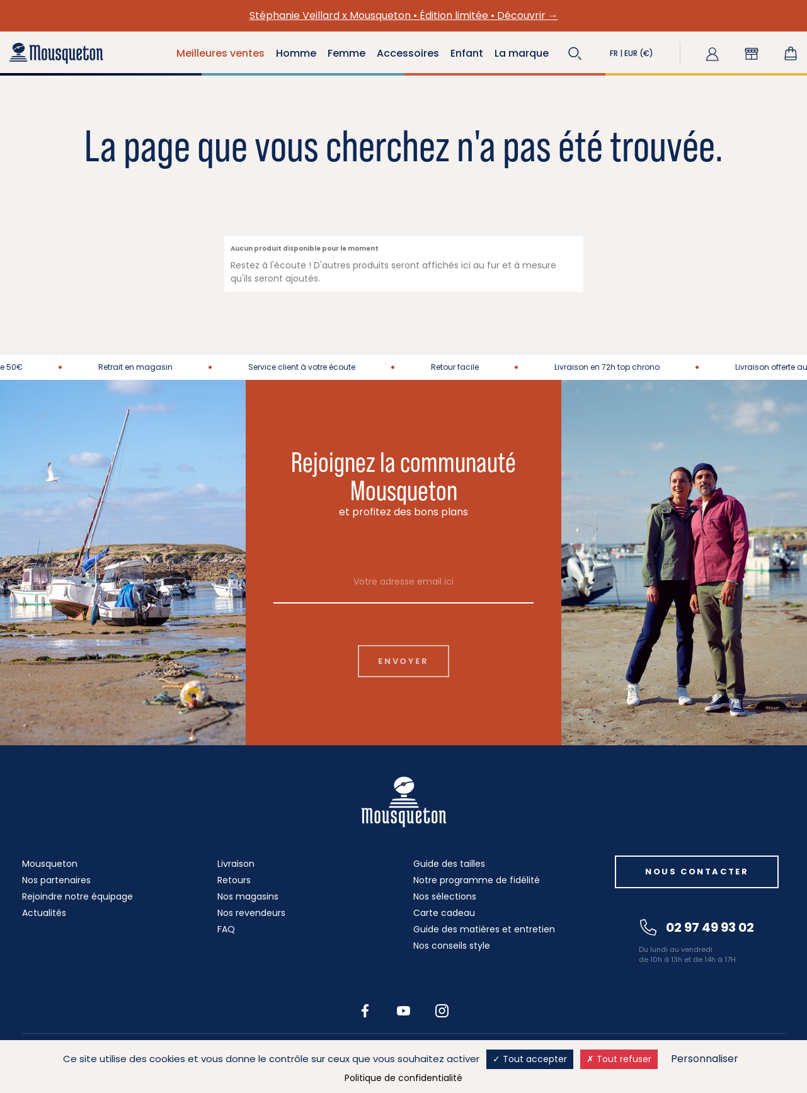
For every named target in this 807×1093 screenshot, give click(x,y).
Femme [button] (346, 53)
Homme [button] (296, 53)
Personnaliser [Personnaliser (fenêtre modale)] (704, 1058)
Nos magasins (247, 896)
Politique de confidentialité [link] (403, 1078)
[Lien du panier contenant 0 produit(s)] (791, 53)
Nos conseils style (451, 945)
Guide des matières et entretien (484, 929)
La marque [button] (522, 53)
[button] (575, 53)
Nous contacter (696, 872)
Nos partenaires (56, 880)
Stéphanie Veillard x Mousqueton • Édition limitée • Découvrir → (403, 15)
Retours (234, 880)
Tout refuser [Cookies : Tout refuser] (619, 1059)
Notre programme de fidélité (476, 880)
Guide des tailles (449, 863)
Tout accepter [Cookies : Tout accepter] (530, 1059)
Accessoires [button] (408, 53)
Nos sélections (444, 896)
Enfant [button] (466, 53)
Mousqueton (49, 863)
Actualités (44, 913)
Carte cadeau (444, 913)
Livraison (236, 863)
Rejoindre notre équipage (77, 896)
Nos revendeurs (251, 913)
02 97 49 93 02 (697, 927)
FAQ (226, 929)
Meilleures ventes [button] (220, 53)
